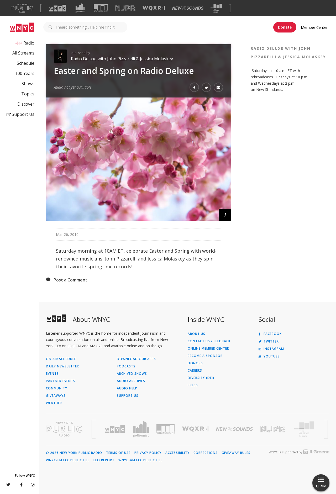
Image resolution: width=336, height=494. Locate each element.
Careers (195, 370)
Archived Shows (132, 373)
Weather (54, 403)
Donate (285, 27)
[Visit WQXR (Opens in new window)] (154, 8)
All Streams (23, 53)
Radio (28, 43)
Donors (195, 363)
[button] (225, 215)
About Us (196, 333)
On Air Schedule (61, 359)
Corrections (205, 452)
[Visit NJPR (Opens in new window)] (125, 8)
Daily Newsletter (62, 366)
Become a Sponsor (205, 355)
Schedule (25, 63)
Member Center (314, 27)
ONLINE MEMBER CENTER (208, 348)
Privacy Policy (147, 452)
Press (193, 385)
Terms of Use (118, 452)
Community (56, 388)
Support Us (20, 114)
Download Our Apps (136, 359)
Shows (28, 83)
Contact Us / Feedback (209, 341)
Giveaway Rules (236, 452)
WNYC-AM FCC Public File (140, 460)
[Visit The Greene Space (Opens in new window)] (216, 8)
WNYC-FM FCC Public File (68, 460)
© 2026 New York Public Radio (74, 452)
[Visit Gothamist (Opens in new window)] (80, 8)
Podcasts (126, 366)
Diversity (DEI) (201, 377)
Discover (25, 104)
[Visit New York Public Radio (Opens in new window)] (64, 429)
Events (52, 373)
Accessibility (177, 452)
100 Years (24, 73)
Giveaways (56, 395)
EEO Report (103, 460)
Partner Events (60, 381)
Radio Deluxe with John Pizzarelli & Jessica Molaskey (122, 59)
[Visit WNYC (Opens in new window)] (57, 8)
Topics (27, 94)
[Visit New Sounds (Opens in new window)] (187, 8)
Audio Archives (131, 381)
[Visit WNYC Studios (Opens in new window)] (101, 8)
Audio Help (127, 388)
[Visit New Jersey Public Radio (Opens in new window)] (273, 429)
